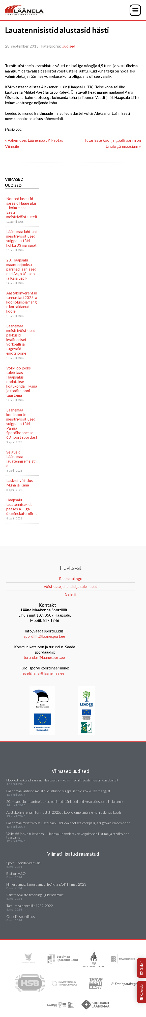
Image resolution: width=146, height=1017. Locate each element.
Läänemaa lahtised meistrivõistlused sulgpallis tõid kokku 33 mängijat (21, 238)
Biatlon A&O (16, 873)
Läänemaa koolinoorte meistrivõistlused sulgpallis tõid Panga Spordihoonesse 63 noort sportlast (21, 423)
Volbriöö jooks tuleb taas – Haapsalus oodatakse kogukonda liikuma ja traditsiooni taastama (21, 381)
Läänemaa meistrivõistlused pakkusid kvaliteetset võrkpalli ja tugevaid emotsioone (20, 339)
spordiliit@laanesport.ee (44, 636)
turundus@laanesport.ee (45, 657)
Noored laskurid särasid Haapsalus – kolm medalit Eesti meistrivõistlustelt (21, 207)
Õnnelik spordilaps (20, 916)
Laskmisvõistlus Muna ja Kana (19, 482)
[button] (135, 10)
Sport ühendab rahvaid (23, 863)
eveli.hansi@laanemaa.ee (43, 673)
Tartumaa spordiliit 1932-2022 (29, 905)
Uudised (68, 46)
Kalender (141, 991)
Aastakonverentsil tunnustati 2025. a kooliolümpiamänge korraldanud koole (21, 302)
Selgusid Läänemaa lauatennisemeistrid (21, 459)
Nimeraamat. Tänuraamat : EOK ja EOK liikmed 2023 (46, 884)
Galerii (141, 968)
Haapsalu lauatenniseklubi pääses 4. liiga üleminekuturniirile (22, 507)
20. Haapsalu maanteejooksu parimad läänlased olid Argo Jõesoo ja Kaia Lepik (21, 269)
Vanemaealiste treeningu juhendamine (35, 895)
